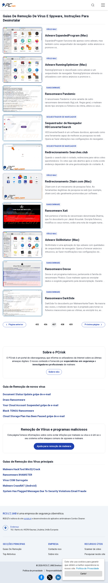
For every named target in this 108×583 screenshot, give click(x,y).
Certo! (83, 573)
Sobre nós (54, 372)
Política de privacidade (33, 571)
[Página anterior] (14, 324)
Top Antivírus (9, 554)
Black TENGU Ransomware (18, 410)
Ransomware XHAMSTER (17, 474)
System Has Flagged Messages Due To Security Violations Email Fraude (44, 491)
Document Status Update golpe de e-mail (27, 394)
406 (45, 324)
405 (37, 324)
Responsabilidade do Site (57, 571)
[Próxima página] (93, 324)
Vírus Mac (51, 29)
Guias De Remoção (12, 549)
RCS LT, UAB (10, 513)
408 (62, 324)
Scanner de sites (93, 549)
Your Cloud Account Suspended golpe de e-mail (30, 405)
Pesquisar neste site (95, 554)
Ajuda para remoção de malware (54, 446)
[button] (103, 5)
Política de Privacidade (87, 568)
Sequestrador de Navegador (61, 117)
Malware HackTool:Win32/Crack (21, 469)
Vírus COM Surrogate (15, 480)
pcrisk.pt (27, 518)
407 (54, 324)
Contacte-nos (54, 549)
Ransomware (53, 88)
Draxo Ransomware (14, 399)
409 (71, 324)
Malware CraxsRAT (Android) (20, 485)
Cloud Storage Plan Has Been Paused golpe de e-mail (34, 416)
